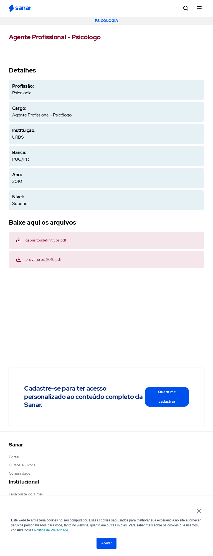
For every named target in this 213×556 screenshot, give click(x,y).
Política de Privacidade (51, 530)
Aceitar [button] (106, 543)
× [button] (199, 511)
